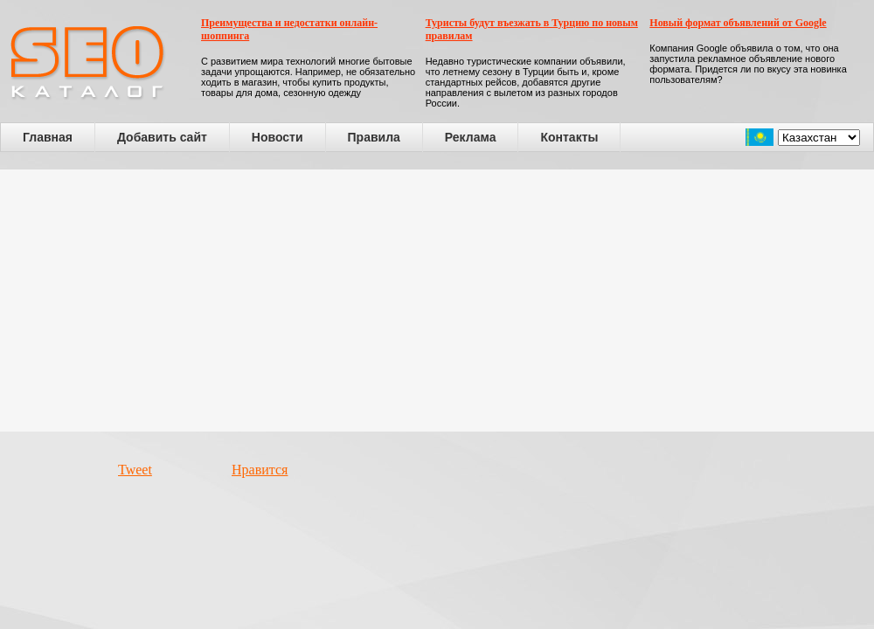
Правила (374, 137)
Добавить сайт (162, 137)
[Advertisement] (437, 300)
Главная (48, 137)
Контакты (569, 137)
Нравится (260, 469)
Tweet (135, 469)
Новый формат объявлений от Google (737, 23)
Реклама (470, 137)
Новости (277, 137)
